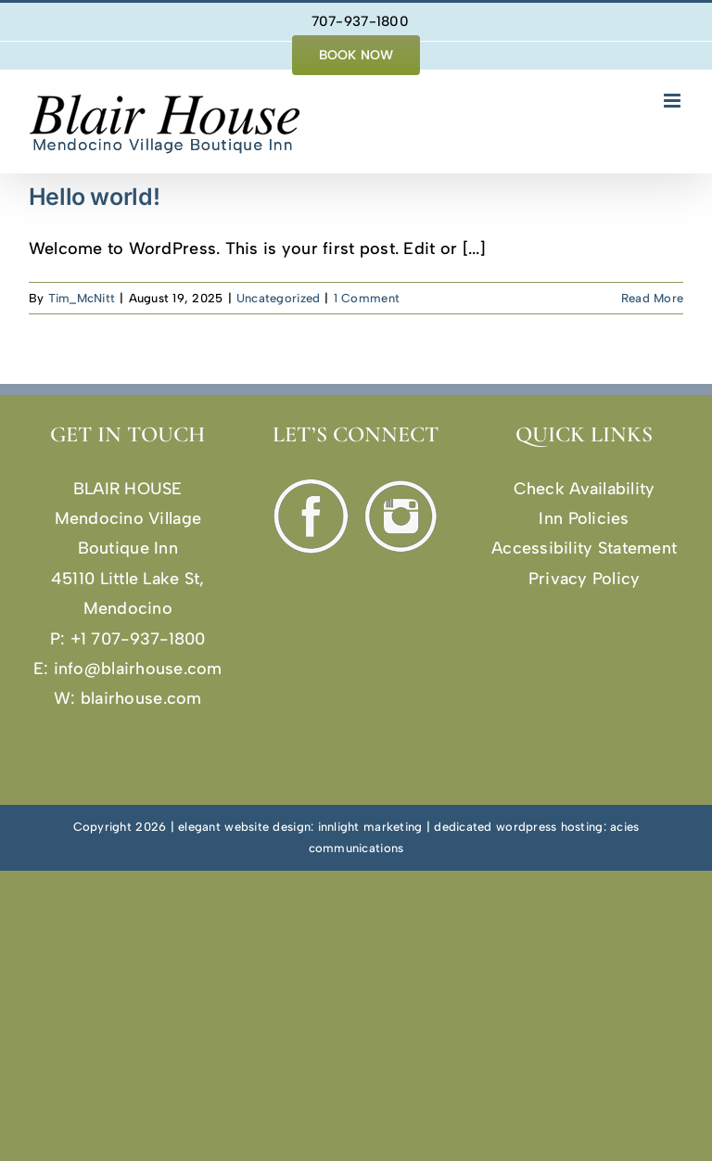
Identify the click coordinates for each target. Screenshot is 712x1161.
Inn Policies (584, 518)
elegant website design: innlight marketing (300, 827)
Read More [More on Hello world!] (652, 298)
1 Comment (367, 298)
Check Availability (584, 488)
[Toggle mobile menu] (673, 100)
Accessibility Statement (584, 548)
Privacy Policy (584, 578)
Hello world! (94, 197)
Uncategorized (278, 298)
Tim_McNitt (82, 298)
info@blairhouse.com (138, 668)
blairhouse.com (141, 698)
